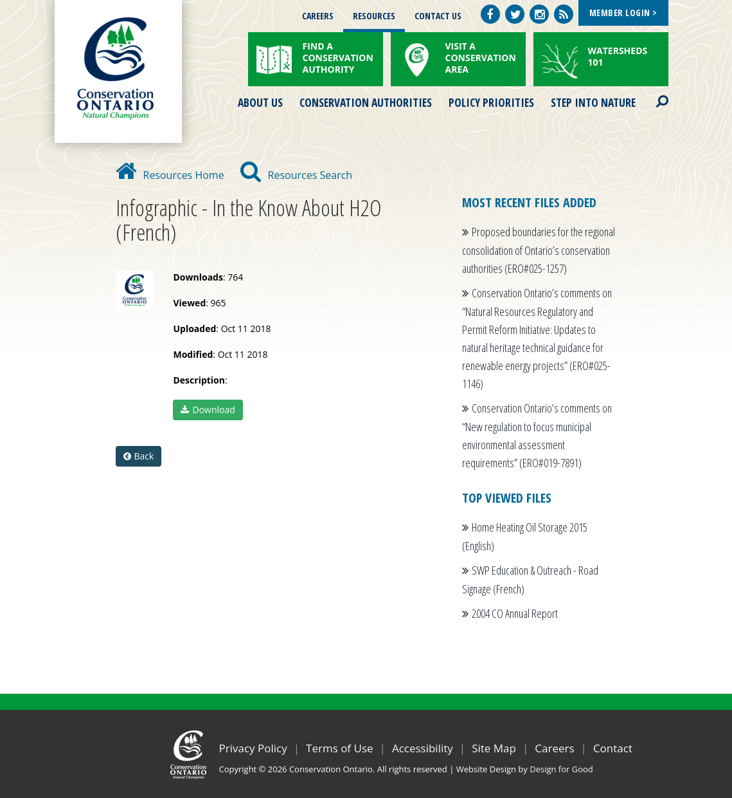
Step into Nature (593, 102)
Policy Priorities (491, 102)
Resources (374, 16)
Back (138, 456)
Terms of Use (339, 748)
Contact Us (438, 16)
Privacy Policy (253, 748)
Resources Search (296, 175)
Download (208, 410)
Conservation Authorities (365, 102)
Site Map (494, 748)
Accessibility (422, 748)
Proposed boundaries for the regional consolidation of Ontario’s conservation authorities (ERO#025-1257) (538, 250)
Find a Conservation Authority (338, 57)
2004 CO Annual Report (515, 613)
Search (651, 93)
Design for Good (561, 769)
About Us (260, 102)
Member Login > (623, 12)
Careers (318, 16)
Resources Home (170, 175)
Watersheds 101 (618, 56)
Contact (612, 748)
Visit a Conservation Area (480, 57)
